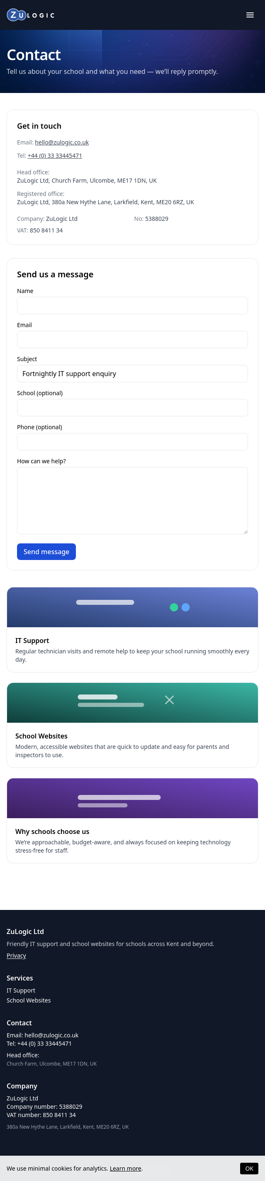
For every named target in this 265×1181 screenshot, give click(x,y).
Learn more (125, 1168)
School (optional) (40, 393)
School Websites (29, 1000)
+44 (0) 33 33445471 (55, 155)
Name (25, 291)
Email (24, 325)
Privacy (16, 955)
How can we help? (41, 461)
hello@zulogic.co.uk (62, 142)
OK (249, 1168)
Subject (27, 359)
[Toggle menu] (250, 15)
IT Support (21, 990)
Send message (46, 551)
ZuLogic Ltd (25, 931)
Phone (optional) (39, 427)
